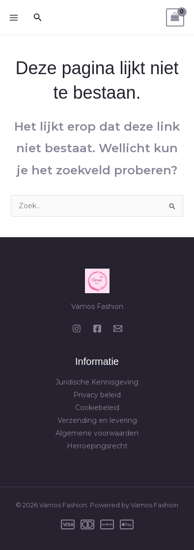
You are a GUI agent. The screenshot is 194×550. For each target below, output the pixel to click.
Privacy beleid (97, 394)
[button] (37, 17)
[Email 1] (117, 328)
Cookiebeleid (97, 407)
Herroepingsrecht (97, 445)
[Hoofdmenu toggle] (14, 18)
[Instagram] (76, 328)
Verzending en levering (97, 420)
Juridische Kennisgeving (97, 382)
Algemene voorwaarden (97, 433)
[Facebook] (97, 328)
